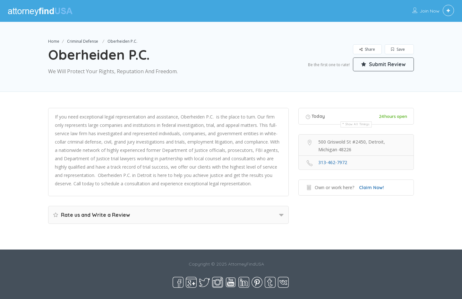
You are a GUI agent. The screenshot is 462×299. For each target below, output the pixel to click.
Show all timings (358, 124)
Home (53, 41)
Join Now (430, 11)
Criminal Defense (82, 41)
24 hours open (393, 116)
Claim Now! (371, 187)
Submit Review (383, 64)
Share (367, 49)
